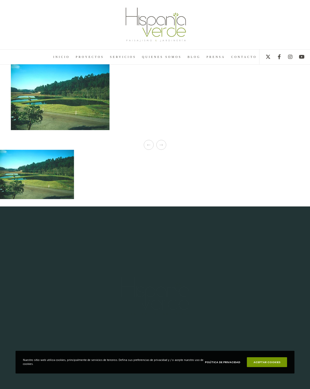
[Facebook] (276, 57)
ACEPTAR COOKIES (267, 362)
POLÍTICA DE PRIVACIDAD (222, 362)
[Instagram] (287, 57)
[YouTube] (298, 57)
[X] (265, 57)
